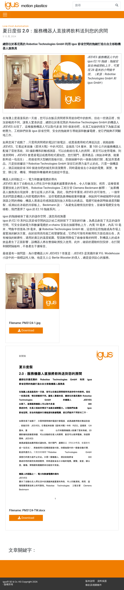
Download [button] (26, 330)
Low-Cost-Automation (16, 26)
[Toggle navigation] (5, 14)
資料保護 (102, 581)
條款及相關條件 (93, 585)
